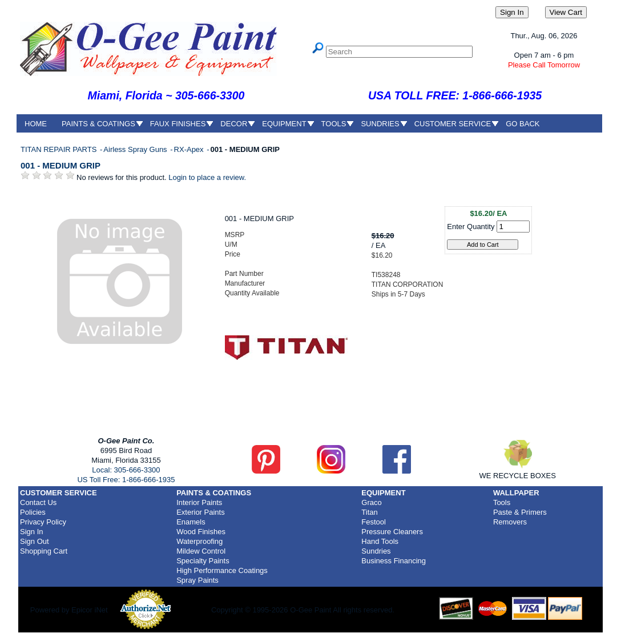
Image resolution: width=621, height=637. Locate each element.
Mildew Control (200, 551)
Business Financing (393, 560)
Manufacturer (245, 283)
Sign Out (34, 541)
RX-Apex (190, 149)
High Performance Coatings (222, 570)
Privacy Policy (43, 522)
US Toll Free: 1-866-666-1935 (126, 479)
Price (232, 254)
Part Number (244, 274)
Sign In (31, 531)
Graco (371, 502)
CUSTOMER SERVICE (452, 123)
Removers (510, 522)
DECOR (233, 123)
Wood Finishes (200, 531)
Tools (501, 502)
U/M (231, 245)
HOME (36, 123)
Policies (33, 512)
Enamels (190, 522)
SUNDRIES (380, 123)
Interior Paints (199, 502)
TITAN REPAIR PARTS (60, 149)
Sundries (375, 551)
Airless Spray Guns (136, 149)
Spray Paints (197, 580)
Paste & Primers (520, 512)
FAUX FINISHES (178, 123)
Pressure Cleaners (392, 531)
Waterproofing (199, 541)
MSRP (235, 235)
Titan (369, 512)
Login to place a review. (207, 177)
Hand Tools (379, 541)
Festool (373, 522)
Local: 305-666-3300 (126, 470)
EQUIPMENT (284, 123)
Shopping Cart (43, 551)
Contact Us (38, 502)
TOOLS (333, 123)
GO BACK (522, 123)
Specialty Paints (202, 560)
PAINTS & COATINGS (98, 123)
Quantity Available (252, 293)
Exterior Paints (200, 512)
